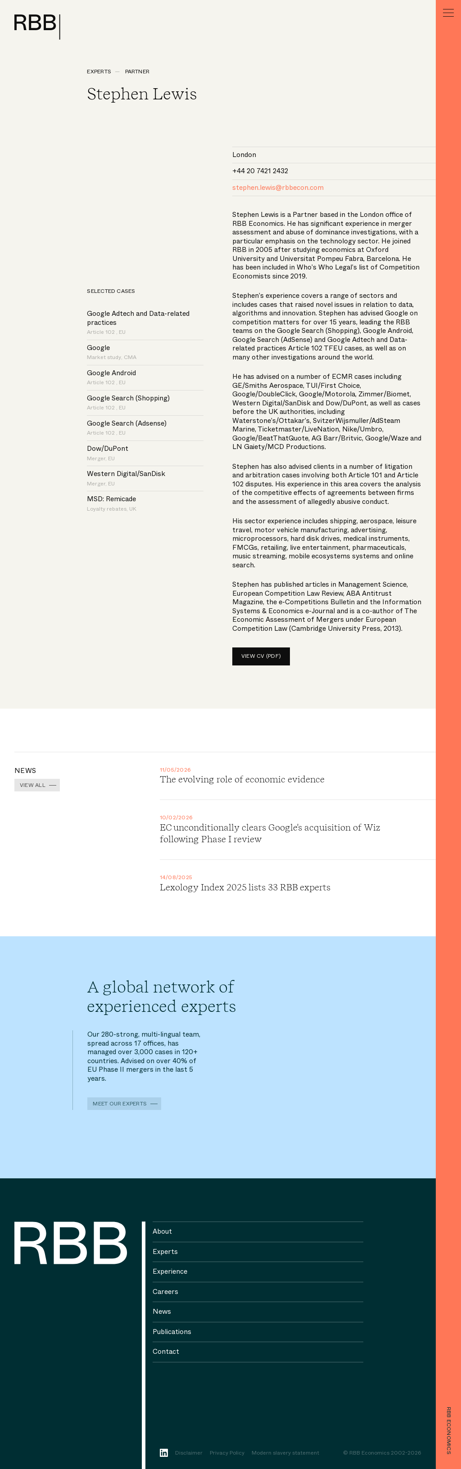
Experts (99, 71)
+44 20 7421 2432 (260, 171)
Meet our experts (120, 1104)
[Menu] (448, 13)
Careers (165, 1292)
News (162, 1311)
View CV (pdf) (261, 656)
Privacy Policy (227, 1453)
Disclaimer (189, 1453)
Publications (172, 1332)
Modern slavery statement (285, 1453)
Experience (170, 1271)
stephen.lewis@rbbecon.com (278, 188)
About (162, 1231)
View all (32, 785)
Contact (166, 1352)
